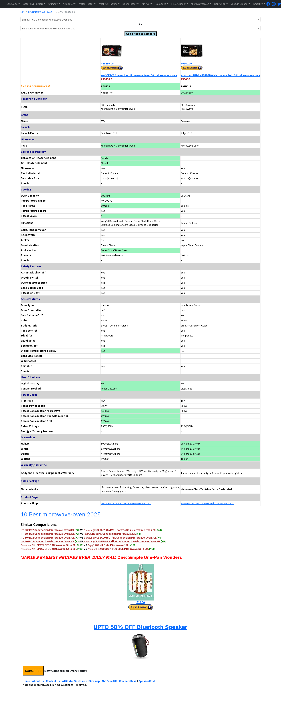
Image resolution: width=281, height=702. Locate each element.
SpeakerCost (147, 681)
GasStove (160, 3)
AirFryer (146, 3)
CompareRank (127, 681)
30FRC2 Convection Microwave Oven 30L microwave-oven (139, 75)
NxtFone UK (109, 681)
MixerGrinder (178, 3)
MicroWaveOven (200, 3)
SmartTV (258, 3)
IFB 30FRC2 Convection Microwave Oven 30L (126, 503)
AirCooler (68, 3)
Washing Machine (108, 3)
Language (12, 3)
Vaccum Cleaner (239, 3)
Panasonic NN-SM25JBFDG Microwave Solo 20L (207, 503)
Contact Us (53, 681)
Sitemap (94, 681)
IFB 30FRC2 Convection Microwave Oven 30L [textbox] (47, 19)
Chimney (53, 3)
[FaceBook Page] (269, 4)
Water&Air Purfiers (33, 3)
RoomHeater (130, 3)
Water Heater (86, 3)
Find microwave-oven (40, 11)
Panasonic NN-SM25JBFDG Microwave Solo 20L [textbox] (48, 28)
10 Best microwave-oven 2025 (61, 514)
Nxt (22, 11)
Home (26, 681)
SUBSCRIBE (33, 671)
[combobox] (140, 19)
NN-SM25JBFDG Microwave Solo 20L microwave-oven (220, 75)
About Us (38, 681)
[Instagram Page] (274, 4)
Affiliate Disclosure (74, 681)
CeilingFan (220, 3)
